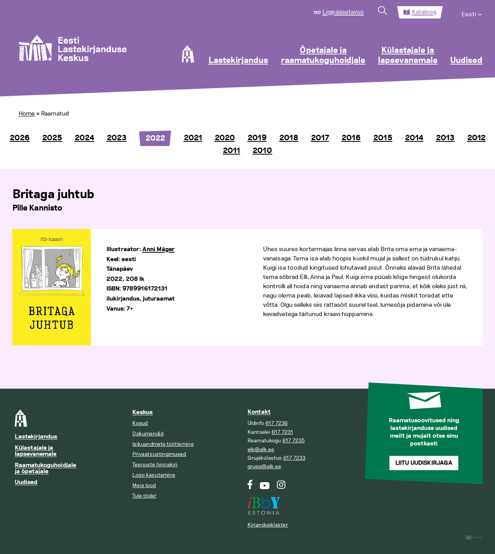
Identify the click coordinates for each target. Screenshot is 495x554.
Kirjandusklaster (268, 525)
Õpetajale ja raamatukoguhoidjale (323, 56)
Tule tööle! (144, 496)
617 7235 (293, 440)
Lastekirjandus (238, 61)
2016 (351, 138)
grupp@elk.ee (264, 466)
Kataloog (424, 12)
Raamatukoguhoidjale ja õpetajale (45, 468)
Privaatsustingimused (159, 454)
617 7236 (276, 423)
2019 (257, 138)
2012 (476, 138)
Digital (474, 537)
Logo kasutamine (153, 475)
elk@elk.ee (261, 449)
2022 (155, 138)
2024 (84, 138)
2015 (383, 138)
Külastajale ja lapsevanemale (408, 56)
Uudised (466, 61)
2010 (262, 151)
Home (27, 113)
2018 (289, 138)
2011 (231, 151)
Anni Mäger (158, 249)
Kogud (140, 423)
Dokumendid (148, 433)
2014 (414, 138)
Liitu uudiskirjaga (423, 463)
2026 (20, 138)
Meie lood (144, 485)
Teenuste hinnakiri (155, 464)
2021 (193, 138)
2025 (52, 138)
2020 (225, 138)
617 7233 (294, 458)
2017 (320, 138)
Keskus (142, 412)
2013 (445, 138)
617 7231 (282, 432)
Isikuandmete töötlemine (163, 444)
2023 (117, 138)
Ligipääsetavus (343, 12)
